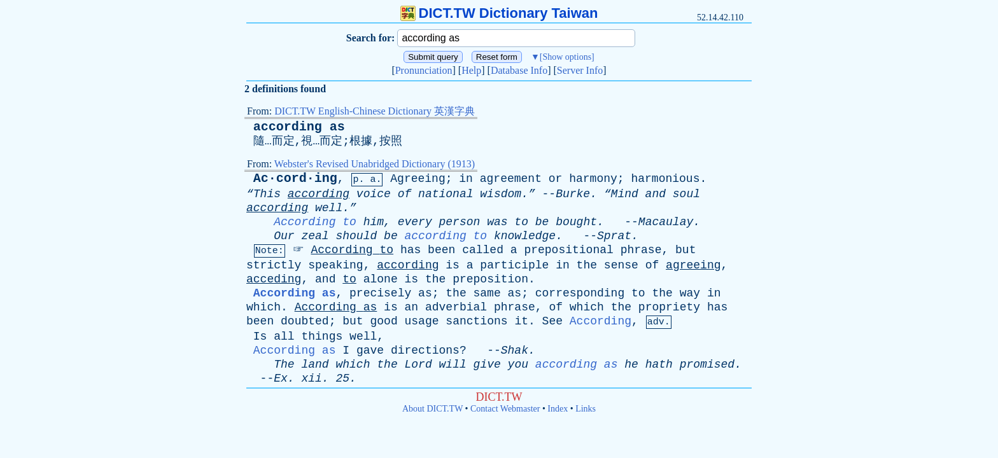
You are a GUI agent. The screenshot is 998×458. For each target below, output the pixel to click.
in (466, 178)
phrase (641, 250)
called (482, 250)
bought (576, 222)
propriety (669, 307)
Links (585, 408)
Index (557, 408)
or (556, 178)
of (405, 194)
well (363, 336)
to (521, 222)
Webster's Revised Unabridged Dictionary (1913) (374, 163)
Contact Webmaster (505, 408)
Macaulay (665, 222)
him (373, 222)
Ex (281, 378)
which (263, 307)
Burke (573, 194)
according (318, 194)
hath (659, 364)
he (631, 364)
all (284, 336)
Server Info (580, 70)
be (542, 222)
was (497, 222)
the (587, 265)
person (460, 222)
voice (373, 194)
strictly (273, 265)
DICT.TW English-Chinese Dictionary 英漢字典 (374, 111)
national (445, 194)
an (412, 307)
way (690, 293)
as (425, 293)
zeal (314, 236)
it (521, 321)
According (341, 250)
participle (514, 265)
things (321, 336)
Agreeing (417, 178)
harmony (593, 178)
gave (370, 350)
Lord (418, 364)
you (518, 364)
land (314, 364)
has (410, 250)
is (453, 265)
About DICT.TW (432, 408)
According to (315, 222)
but (685, 250)
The (284, 364)
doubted (305, 321)
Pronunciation (424, 70)
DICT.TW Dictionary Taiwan (499, 13)
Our (284, 236)
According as (294, 293)
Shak (514, 350)
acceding (273, 279)
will (453, 364)
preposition (490, 279)
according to (446, 236)
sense (621, 265)
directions (425, 350)
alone (380, 279)
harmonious (665, 178)
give (487, 364)
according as (299, 127)
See (552, 321)
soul (686, 194)
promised (707, 364)
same (487, 293)
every (415, 222)
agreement (511, 178)
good (383, 321)
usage (422, 321)
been (441, 250)
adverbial (456, 307)
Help (471, 70)
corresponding (579, 293)
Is (260, 336)
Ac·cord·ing (295, 178)
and (655, 194)
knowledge (525, 236)
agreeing (693, 265)
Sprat (614, 236)
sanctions (476, 321)
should (356, 236)
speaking (335, 265)
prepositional (568, 250)
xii (311, 378)
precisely (380, 293)
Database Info (519, 70)
